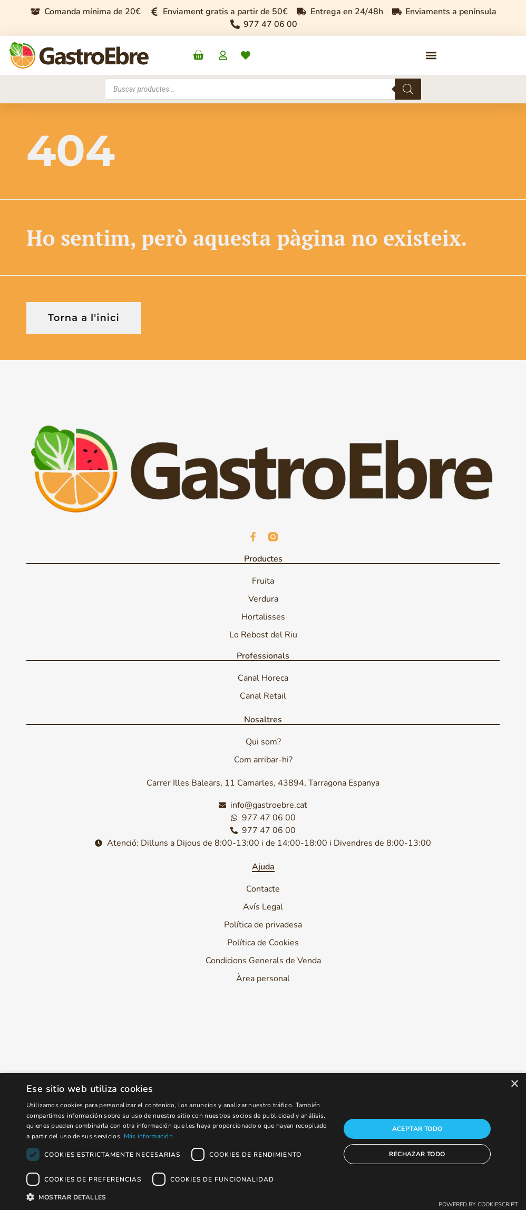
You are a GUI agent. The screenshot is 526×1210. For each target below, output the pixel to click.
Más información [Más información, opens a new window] (148, 1136)
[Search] (408, 89)
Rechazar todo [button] (417, 1154)
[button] (431, 55)
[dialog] (263, 1141)
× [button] (514, 1084)
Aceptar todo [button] (417, 1129)
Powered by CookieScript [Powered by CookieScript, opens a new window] (478, 1204)
